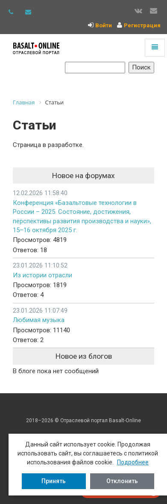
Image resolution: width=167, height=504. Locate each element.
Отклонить (122, 481)
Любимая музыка (38, 320)
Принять (53, 481)
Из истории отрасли (42, 275)
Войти (103, 25)
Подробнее (133, 462)
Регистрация (142, 25)
